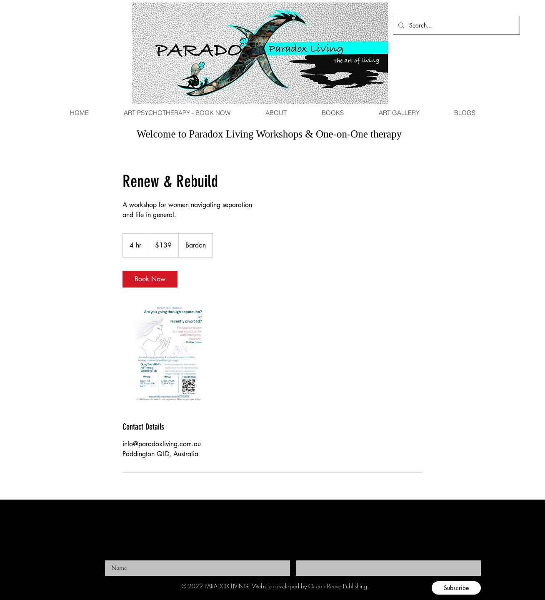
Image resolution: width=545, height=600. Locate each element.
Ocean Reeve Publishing (337, 586)
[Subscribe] (456, 588)
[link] (150, 279)
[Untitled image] (170, 354)
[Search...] (455, 25)
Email (302, 557)
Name (111, 557)
